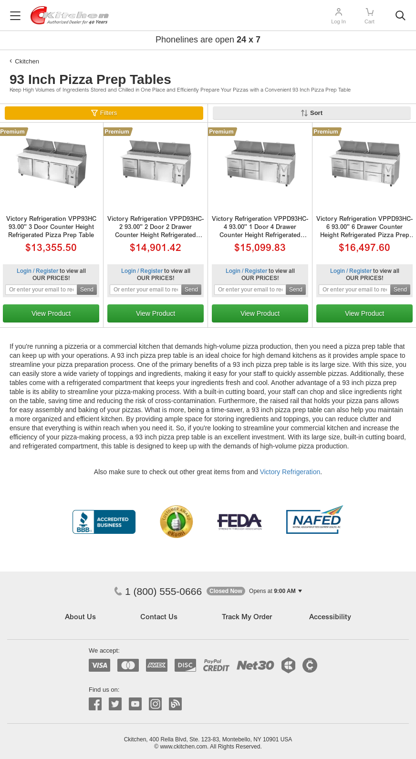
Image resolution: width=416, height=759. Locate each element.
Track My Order (247, 617)
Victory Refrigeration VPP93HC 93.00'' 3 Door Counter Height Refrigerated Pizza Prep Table (51, 228)
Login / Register (37, 271)
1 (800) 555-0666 (158, 591)
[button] (254, 591)
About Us (80, 617)
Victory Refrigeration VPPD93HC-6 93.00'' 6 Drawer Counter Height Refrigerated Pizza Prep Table (364, 228)
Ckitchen (27, 61)
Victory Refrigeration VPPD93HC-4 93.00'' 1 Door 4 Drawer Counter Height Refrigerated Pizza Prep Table (260, 228)
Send (87, 289)
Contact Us (158, 617)
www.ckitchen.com (183, 746)
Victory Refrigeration (290, 472)
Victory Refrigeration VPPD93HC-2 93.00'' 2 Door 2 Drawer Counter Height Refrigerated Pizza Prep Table (155, 228)
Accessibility (330, 617)
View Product (51, 313)
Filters (108, 112)
